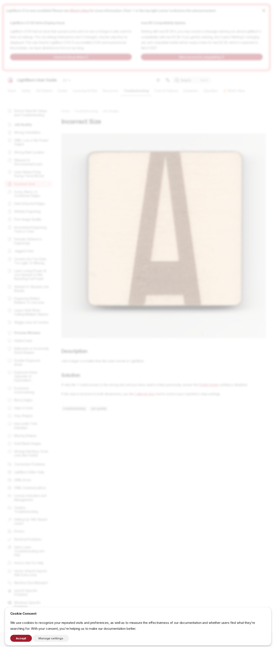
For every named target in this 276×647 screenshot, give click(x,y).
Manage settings (50, 638)
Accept (21, 638)
